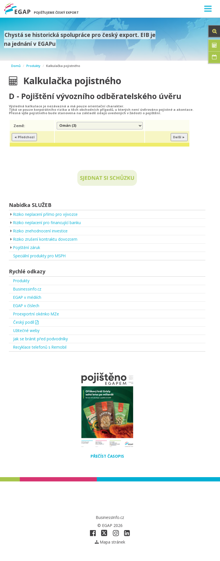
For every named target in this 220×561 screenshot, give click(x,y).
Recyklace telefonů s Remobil (40, 347)
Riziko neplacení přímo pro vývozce (45, 214)
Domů (16, 66)
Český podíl (26, 322)
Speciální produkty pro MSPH (40, 255)
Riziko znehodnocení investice (40, 231)
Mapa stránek (110, 542)
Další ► (179, 137)
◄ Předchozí (24, 137)
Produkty (33, 66)
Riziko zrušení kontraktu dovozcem (45, 239)
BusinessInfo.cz (110, 517)
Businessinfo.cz (27, 289)
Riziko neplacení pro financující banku (47, 222)
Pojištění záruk (26, 247)
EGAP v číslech (26, 305)
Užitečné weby (26, 330)
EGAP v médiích (27, 297)
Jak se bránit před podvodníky (40, 338)
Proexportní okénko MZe (36, 314)
